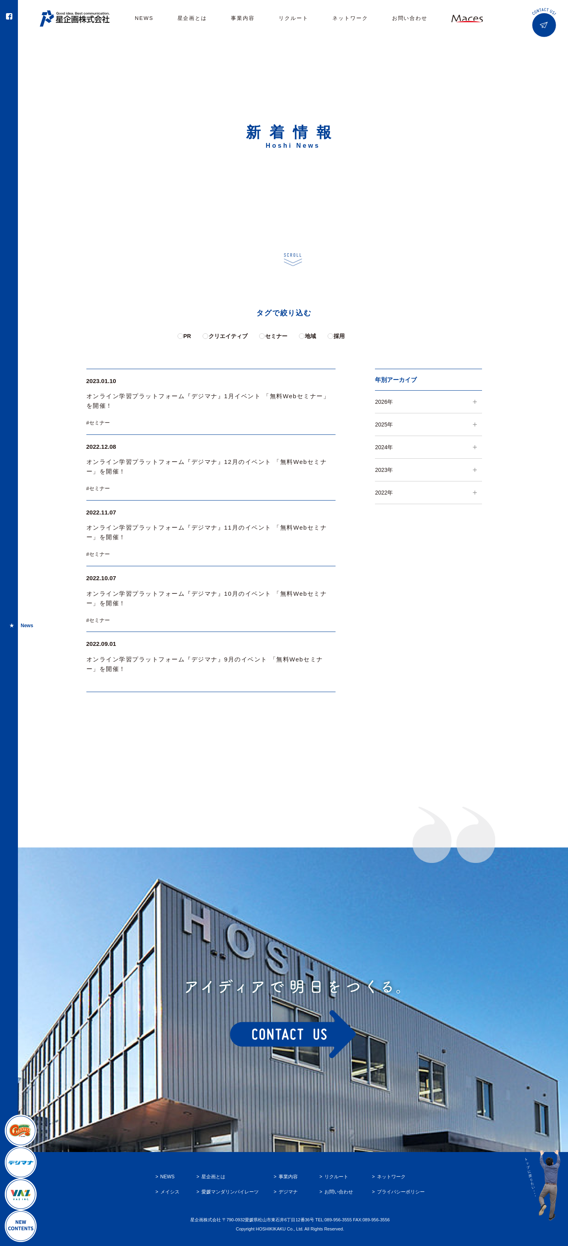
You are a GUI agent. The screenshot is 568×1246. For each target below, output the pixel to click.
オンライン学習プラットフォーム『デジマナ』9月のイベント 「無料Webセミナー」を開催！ (204, 664)
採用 (339, 336)
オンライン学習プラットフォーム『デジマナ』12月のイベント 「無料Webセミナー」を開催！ (206, 466)
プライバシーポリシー (401, 1192)
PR (187, 336)
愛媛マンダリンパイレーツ (230, 1192)
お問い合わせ (410, 18)
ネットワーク (350, 18)
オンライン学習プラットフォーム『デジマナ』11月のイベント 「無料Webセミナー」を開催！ (206, 532)
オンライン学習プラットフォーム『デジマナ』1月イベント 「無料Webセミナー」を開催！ (208, 401)
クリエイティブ (228, 336)
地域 (310, 336)
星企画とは (192, 18)
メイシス (170, 1192)
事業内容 (243, 18)
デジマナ (288, 1192)
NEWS (144, 18)
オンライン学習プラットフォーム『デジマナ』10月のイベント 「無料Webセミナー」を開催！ (206, 598)
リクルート (293, 18)
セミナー (276, 336)
